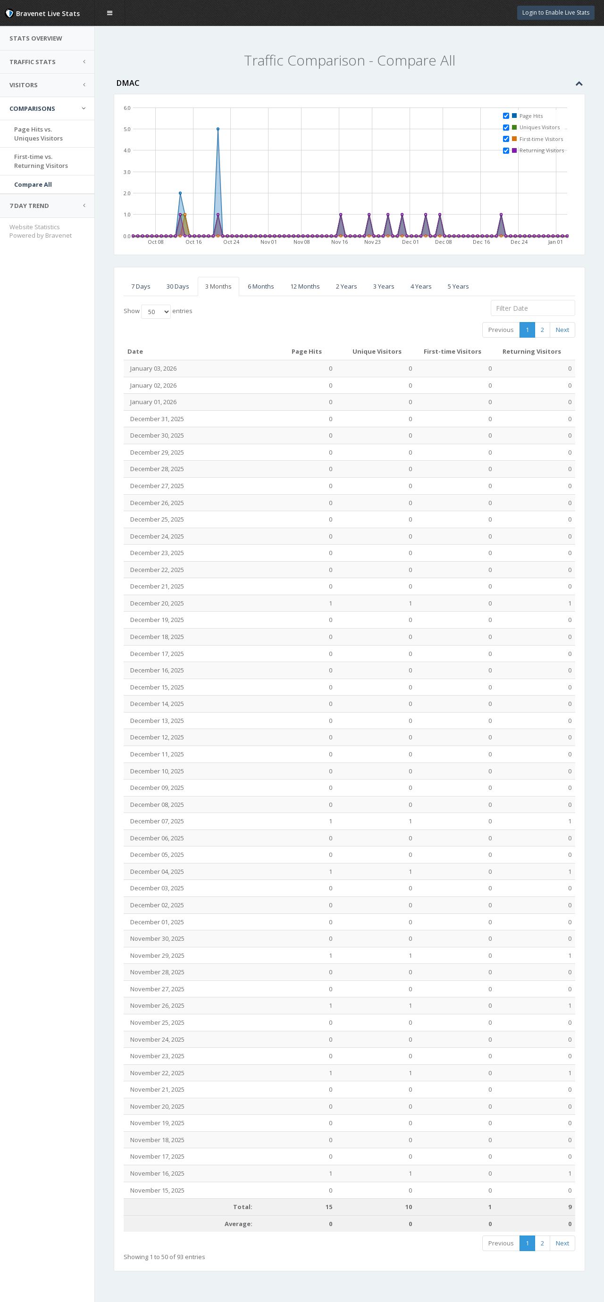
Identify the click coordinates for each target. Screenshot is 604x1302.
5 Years (458, 286)
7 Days (141, 286)
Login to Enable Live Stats (555, 12)
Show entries (158, 312)
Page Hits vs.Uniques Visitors (38, 133)
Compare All (33, 184)
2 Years (346, 286)
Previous (501, 329)
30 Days (178, 286)
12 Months (305, 286)
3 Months (218, 286)
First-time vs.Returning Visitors (41, 161)
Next (562, 329)
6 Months (261, 286)
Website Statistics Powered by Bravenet (40, 231)
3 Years (383, 286)
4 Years (421, 286)
